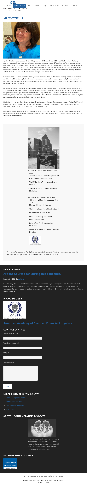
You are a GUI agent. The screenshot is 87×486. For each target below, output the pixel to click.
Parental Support (12, 409)
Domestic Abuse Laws (14, 402)
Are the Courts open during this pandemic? (32, 274)
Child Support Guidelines (15, 405)
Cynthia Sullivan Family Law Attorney (50, 480)
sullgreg (21, 279)
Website (41, 483)
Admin (47, 483)
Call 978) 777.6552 (57, 476)
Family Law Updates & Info (15, 398)
